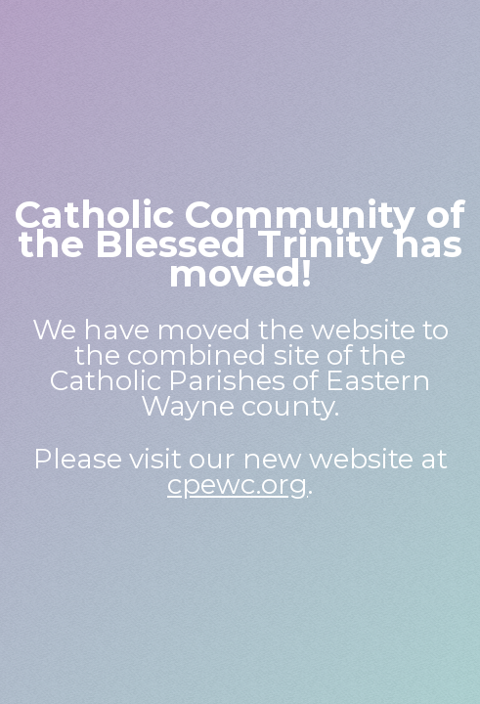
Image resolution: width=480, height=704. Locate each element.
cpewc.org (237, 484)
